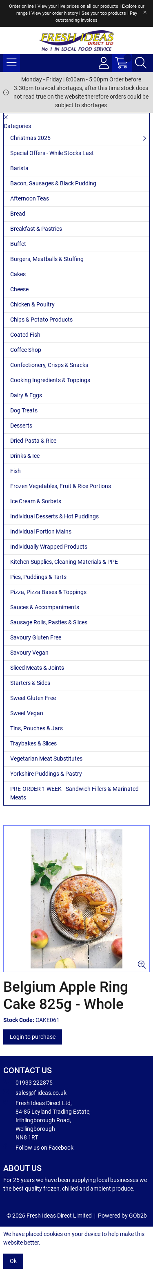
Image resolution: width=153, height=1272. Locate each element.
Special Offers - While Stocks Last (52, 153)
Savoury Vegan (29, 652)
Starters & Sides (30, 683)
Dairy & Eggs (26, 395)
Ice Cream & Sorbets (35, 501)
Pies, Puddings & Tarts (38, 577)
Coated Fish (25, 334)
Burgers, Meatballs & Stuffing (47, 259)
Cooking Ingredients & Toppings (50, 380)
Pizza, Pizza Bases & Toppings (48, 592)
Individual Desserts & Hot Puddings (54, 516)
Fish (15, 471)
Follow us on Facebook (38, 1147)
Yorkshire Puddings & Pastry (46, 773)
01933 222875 (28, 1082)
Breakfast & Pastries (36, 228)
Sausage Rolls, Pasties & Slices (48, 622)
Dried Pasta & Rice (33, 440)
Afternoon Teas (29, 198)
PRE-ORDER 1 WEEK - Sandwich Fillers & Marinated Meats (74, 793)
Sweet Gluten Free (33, 698)
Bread (17, 213)
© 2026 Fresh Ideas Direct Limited (49, 1215)
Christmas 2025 (30, 138)
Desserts (21, 425)
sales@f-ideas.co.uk (35, 1092)
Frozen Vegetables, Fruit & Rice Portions (60, 486)
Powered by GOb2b (122, 1215)
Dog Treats (24, 410)
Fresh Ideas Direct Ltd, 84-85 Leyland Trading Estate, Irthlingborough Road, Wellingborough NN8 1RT (47, 1120)
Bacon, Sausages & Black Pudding (53, 183)
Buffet (18, 244)
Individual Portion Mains (40, 531)
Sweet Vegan (26, 713)
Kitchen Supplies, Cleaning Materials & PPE (64, 561)
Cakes (18, 274)
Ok (13, 1261)
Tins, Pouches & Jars (36, 728)
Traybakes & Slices (33, 743)
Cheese (19, 289)
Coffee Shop (25, 350)
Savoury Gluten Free (35, 637)
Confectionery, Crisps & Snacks (49, 365)
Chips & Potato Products (41, 319)
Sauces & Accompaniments (44, 607)
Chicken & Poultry (32, 304)
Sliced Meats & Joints (37, 667)
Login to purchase (32, 1036)
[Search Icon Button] (141, 63)
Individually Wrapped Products (48, 546)
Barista (19, 168)
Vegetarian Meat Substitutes (46, 758)
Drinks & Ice (25, 456)
